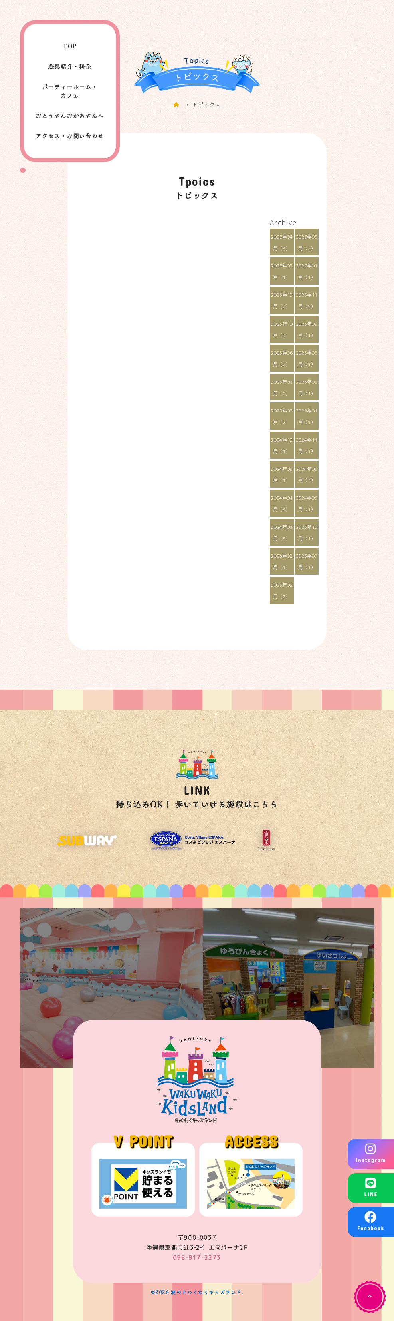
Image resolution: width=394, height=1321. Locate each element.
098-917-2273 (197, 1257)
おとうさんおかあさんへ (70, 116)
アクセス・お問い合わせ (70, 136)
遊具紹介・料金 (69, 66)
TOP (70, 46)
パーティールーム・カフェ (70, 91)
